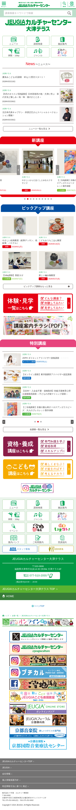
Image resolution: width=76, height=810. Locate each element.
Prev (18, 170)
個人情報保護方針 (10, 780)
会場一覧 (15, 616)
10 (51, 199)
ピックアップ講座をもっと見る (47, 286)
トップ (6, 616)
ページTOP (39, 606)
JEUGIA (6, 767)
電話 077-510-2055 (38, 575)
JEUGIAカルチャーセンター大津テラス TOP (28, 589)
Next (57, 170)
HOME (8, 596)
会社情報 (6, 774)
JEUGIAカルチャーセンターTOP (17, 761)
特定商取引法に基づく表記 (14, 786)
